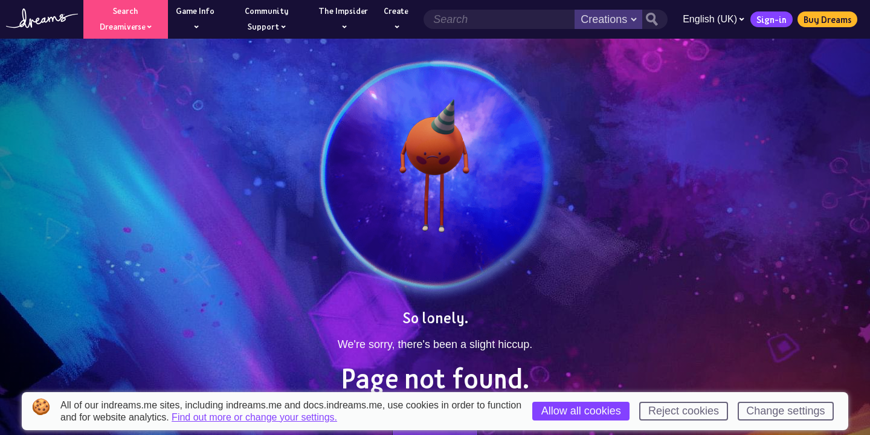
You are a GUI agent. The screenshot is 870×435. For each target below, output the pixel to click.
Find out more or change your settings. (254, 417)
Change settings (785, 411)
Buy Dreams (827, 19)
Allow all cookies (581, 411)
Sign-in (771, 19)
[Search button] (655, 19)
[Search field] (499, 19)
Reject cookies (683, 411)
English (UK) (713, 19)
